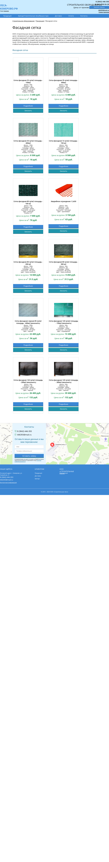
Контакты (83, 16)
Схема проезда (104, 12)
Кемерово (6, 11)
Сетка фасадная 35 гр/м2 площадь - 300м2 (63, 81)
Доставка (58, 16)
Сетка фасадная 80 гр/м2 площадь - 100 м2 (28, 202)
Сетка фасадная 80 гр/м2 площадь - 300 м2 (63, 263)
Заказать (28, 110)
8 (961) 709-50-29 (102, 4)
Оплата (71, 16)
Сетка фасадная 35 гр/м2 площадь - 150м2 (28, 81)
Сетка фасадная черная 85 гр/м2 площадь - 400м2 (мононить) (28, 322)
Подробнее (28, 106)
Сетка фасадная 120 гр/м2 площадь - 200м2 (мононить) (28, 381)
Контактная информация (8, 482)
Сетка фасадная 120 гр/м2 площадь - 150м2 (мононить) (63, 322)
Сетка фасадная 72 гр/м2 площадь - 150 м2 (63, 142)
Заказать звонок (99, 7)
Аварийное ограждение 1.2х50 (63, 201)
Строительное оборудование (23, 21)
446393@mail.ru (103, 10)
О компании (63, 473)
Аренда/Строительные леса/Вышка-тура (33, 16)
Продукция (7, 16)
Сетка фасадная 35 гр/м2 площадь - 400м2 (28, 142)
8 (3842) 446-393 (102, 1)
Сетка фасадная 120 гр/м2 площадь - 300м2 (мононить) (63, 381)
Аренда (37, 479)
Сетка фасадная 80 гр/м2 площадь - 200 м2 (28, 263)
